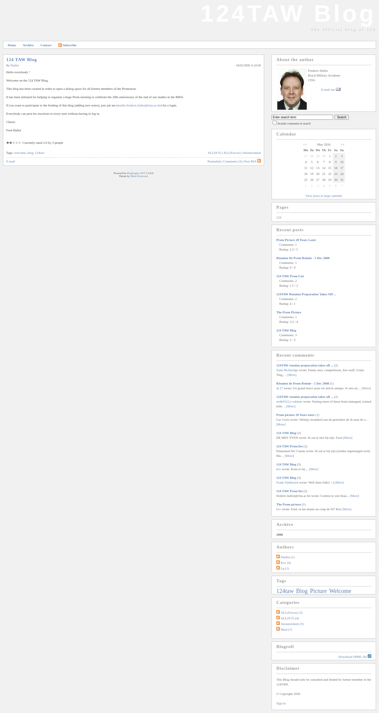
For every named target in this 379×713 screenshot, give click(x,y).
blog (30, 152)
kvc (278, 469)
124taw (39, 152)
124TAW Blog (288, 13)
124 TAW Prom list (290, 276)
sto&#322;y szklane (289, 401)
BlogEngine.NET (136, 173)
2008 (279, 534)
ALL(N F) (214, 152)
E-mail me (331, 89)
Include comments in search (294, 123)
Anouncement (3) (292, 624)
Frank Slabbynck (287, 482)
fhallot (14, 65)
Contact (46, 45)
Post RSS (252, 161)
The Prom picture (288, 312)
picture (319, 591)
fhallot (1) (288, 557)
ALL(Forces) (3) (292, 612)
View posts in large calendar (323, 195)
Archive (28, 45)
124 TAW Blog (21, 59)
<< (305, 144)
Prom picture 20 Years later (296, 240)
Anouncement (252, 152)
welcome (20, 152)
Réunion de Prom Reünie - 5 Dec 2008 (303, 258)
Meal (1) (286, 629)
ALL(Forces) (231, 152)
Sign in (280, 703)
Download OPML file (354, 656)
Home (12, 45)
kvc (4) (286, 562)
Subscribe (67, 45)
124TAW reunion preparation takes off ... (306, 294)
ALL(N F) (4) (290, 618)
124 (278, 217)
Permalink (214, 161)
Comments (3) (232, 161)
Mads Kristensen (139, 176)
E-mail (10, 161)
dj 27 (279, 388)
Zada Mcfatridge (287, 370)
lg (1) (285, 568)
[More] (291, 375)
